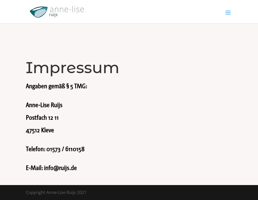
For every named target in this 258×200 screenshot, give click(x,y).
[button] (228, 16)
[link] (57, 11)
